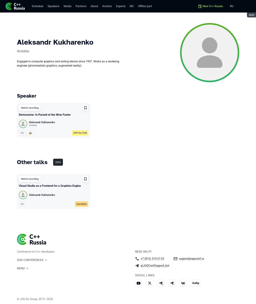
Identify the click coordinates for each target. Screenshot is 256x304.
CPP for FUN (80, 133)
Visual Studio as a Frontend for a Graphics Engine (50, 185)
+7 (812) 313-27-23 (152, 258)
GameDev (81, 204)
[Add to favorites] (85, 108)
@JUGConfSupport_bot (155, 265)
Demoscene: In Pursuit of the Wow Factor (45, 114)
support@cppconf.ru (191, 258)
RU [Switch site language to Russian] (231, 6)
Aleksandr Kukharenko (42, 122)
